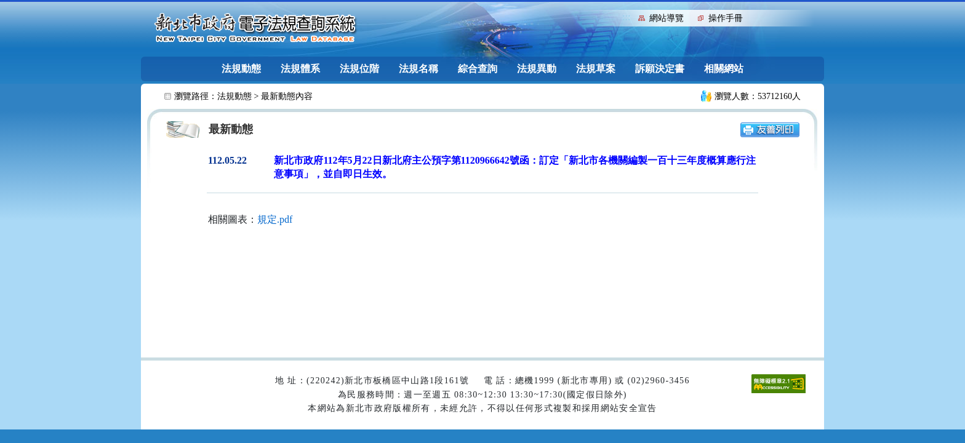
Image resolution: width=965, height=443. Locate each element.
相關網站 (723, 68)
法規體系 (300, 68)
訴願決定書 (659, 68)
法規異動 (536, 68)
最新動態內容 (287, 96)
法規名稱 (418, 68)
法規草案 (595, 68)
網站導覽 (666, 18)
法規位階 (359, 68)
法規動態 (241, 68)
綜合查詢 (477, 68)
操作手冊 (725, 18)
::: (626, 17)
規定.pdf (274, 219)
